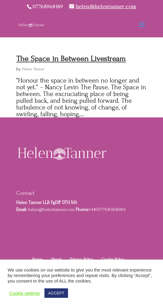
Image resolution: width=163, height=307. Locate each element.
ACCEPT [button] (56, 293)
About (56, 259)
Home (37, 259)
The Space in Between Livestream (71, 58)
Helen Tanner (33, 69)
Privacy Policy (81, 259)
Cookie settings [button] (24, 293)
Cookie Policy (113, 259)
